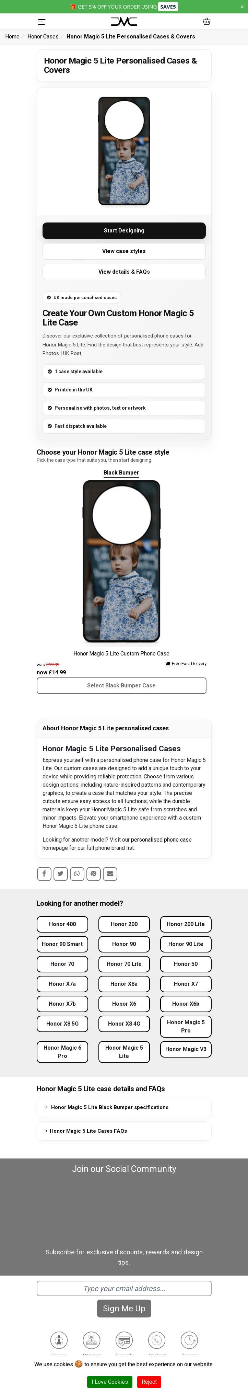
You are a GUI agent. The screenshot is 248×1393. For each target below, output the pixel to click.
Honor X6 (124, 1004)
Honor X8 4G (124, 1023)
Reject (149, 1382)
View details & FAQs (124, 272)
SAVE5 (168, 6)
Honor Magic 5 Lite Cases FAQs (85, 1131)
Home (12, 36)
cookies (63, 1364)
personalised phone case (161, 839)
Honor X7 (186, 984)
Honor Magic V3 (185, 1049)
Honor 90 (124, 944)
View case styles (124, 251)
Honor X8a (124, 984)
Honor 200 (124, 924)
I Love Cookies (110, 1382)
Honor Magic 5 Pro (186, 1026)
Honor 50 (186, 964)
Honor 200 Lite (186, 924)
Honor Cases (43, 36)
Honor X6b (185, 1004)
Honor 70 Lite (124, 964)
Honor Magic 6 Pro (62, 1051)
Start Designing (124, 230)
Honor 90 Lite (185, 944)
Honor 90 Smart (62, 944)
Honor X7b (62, 1004)
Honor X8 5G (62, 1023)
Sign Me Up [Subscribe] (124, 1308)
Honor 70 (62, 964)
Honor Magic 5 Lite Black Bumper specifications (105, 1107)
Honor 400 (62, 924)
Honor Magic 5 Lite (124, 1051)
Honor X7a (62, 984)
